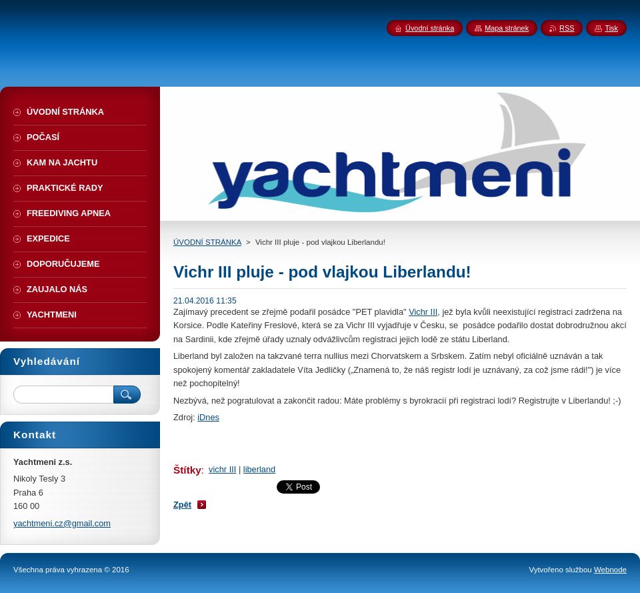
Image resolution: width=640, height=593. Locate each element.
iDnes (208, 417)
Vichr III (423, 312)
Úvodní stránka (429, 28)
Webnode (610, 570)
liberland (259, 469)
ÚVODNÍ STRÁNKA (207, 242)
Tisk (611, 28)
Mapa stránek (507, 28)
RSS (566, 28)
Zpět (182, 505)
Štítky (187, 470)
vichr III (222, 469)
